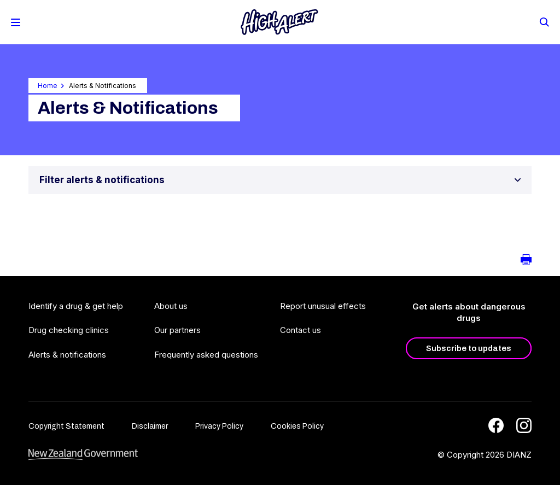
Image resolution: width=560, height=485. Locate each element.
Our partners (177, 330)
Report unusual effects (323, 306)
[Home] (279, 22)
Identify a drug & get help (75, 306)
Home (47, 85)
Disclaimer (150, 426)
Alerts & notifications (67, 354)
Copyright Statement (66, 426)
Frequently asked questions (206, 354)
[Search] (543, 21)
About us (171, 306)
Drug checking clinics (68, 330)
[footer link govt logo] (83, 454)
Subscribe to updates (468, 348)
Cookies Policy (297, 426)
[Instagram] (524, 425)
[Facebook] (496, 425)
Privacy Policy (219, 426)
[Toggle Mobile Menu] (15, 22)
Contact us (300, 330)
